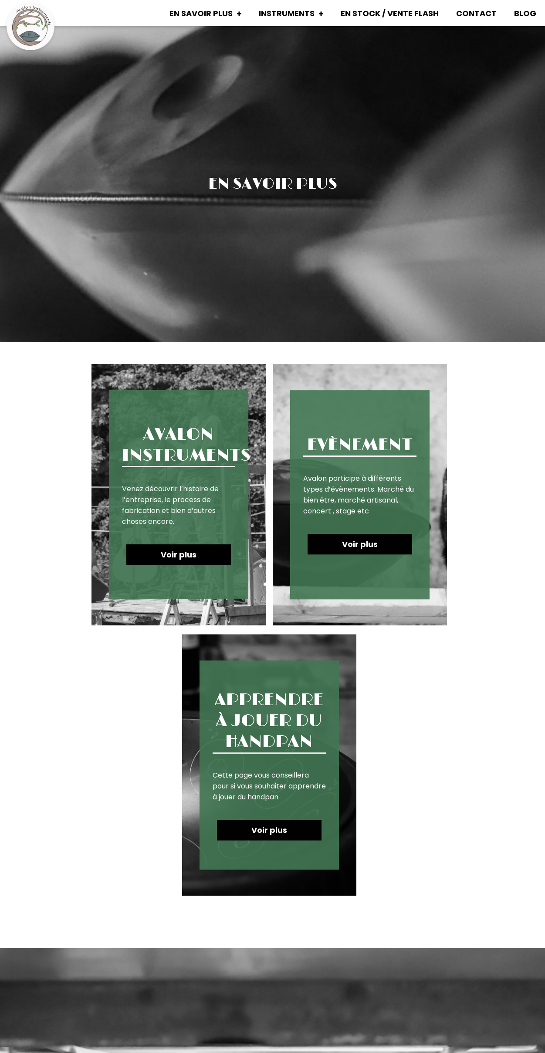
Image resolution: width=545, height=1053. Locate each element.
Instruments (287, 13)
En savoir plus (201, 13)
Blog (525, 13)
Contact (476, 13)
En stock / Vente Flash (390, 13)
